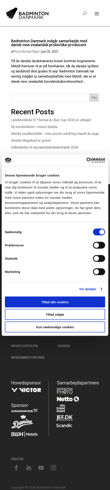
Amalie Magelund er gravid (31, 140)
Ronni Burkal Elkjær (27, 51)
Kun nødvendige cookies (55, 327)
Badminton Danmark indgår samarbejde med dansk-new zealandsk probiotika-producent (49, 43)
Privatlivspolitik (24, 346)
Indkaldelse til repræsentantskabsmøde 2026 (44, 147)
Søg (94, 97)
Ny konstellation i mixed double (34, 127)
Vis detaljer (88, 289)
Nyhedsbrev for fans (28, 357)
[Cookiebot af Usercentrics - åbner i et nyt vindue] (86, 160)
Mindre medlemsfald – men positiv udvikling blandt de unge (55, 134)
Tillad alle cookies (55, 302)
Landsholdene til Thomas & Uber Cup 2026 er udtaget (51, 120)
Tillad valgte (55, 314)
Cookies (63, 346)
